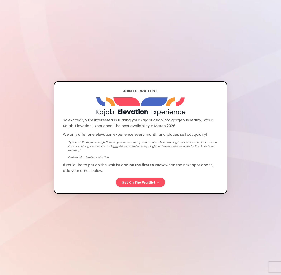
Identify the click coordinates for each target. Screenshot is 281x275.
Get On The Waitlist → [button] (140, 182)
